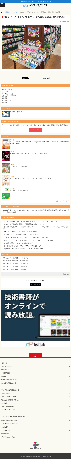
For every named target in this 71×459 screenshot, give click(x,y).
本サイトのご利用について (10, 390)
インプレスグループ (8, 410)
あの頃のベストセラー (8, 89)
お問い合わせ (5, 393)
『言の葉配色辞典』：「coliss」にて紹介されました (18, 243)
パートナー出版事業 (8, 406)
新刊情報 (4, 97)
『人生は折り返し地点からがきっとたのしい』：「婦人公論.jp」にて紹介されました (27, 237)
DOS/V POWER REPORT (10, 420)
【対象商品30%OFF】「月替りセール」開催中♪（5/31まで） (35, 1)
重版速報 (4, 102)
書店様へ (4, 376)
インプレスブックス (8, 437)
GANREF (4, 427)
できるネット (5, 430)
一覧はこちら (65, 274)
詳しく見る (36, 129)
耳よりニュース (6, 100)
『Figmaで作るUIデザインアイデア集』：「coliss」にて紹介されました (24, 248)
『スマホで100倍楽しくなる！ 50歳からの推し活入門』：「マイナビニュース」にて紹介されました (32, 221)
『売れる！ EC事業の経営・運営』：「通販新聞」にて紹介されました (23, 224)
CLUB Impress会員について (10, 379)
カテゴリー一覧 (6, 366)
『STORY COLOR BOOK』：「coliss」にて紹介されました (20, 231)
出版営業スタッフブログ (11, 12)
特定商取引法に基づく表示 (10, 400)
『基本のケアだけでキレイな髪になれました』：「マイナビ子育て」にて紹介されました (29, 240)
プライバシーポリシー (8, 396)
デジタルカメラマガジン (9, 424)
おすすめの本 (6, 91)
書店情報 (4, 99)
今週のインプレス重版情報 (10, 258)
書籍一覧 (4, 363)
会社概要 (4, 403)
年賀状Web (5, 433)
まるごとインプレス (8, 93)
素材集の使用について (8, 383)
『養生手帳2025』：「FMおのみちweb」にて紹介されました (21, 234)
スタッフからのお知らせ (9, 95)
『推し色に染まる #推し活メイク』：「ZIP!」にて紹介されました (22, 246)
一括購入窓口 (5, 373)
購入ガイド (5, 370)
